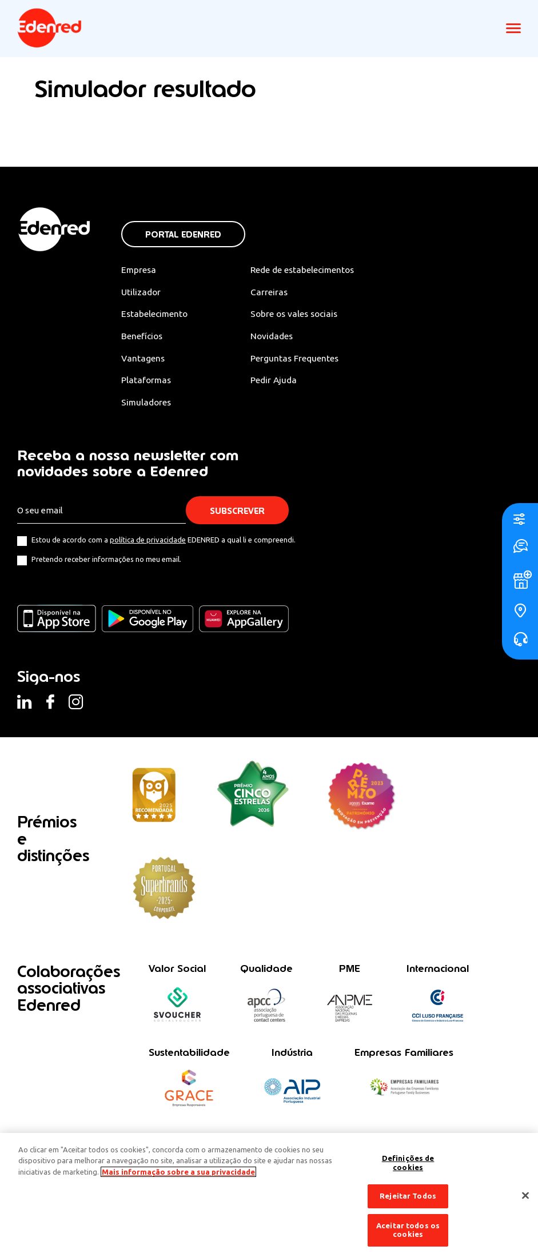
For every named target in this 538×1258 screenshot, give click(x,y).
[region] (269, 1195)
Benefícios (142, 337)
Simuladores (147, 404)
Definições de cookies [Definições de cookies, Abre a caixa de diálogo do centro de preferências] (408, 1162)
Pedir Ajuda (278, 381)
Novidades (277, 337)
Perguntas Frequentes (299, 359)
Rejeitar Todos (408, 1196)
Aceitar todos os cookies (408, 1230)
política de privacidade (148, 542)
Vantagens (143, 359)
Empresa (139, 269)
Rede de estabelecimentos (309, 269)
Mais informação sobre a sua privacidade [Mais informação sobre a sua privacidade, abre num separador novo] (178, 1172)
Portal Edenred (183, 234)
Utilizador (141, 292)
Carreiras (274, 292)
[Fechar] (525, 1195)
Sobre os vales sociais (300, 314)
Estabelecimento (155, 314)
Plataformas (147, 381)
